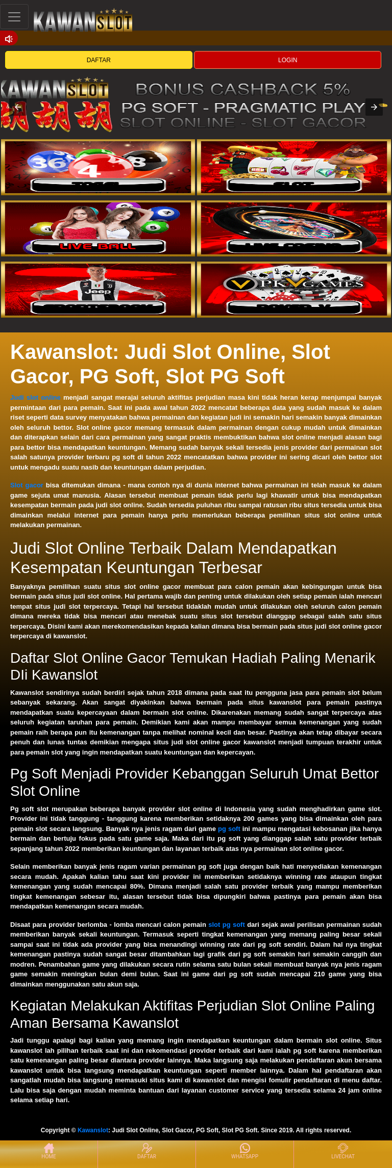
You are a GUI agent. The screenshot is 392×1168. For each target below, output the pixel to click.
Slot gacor (26, 485)
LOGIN (287, 60)
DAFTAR (99, 60)
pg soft (229, 829)
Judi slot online (35, 397)
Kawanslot (93, 1130)
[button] (18, 107)
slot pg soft (226, 924)
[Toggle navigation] (14, 16)
